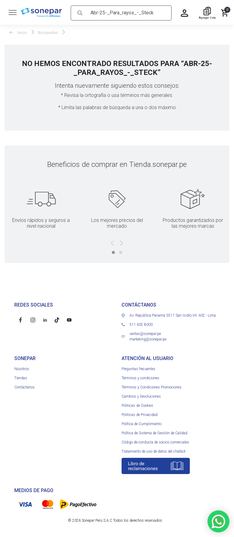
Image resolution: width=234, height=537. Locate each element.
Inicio (18, 31)
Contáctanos (24, 386)
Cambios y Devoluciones (141, 395)
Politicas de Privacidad (140, 413)
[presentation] (112, 242)
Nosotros (21, 368)
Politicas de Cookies (137, 404)
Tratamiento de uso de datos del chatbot (154, 450)
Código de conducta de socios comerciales (155, 441)
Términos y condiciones (140, 377)
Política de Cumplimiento (141, 423)
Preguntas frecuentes (138, 368)
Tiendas (20, 377)
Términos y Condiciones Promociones (152, 386)
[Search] (129, 12)
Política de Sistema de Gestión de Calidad (154, 432)
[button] (113, 251)
